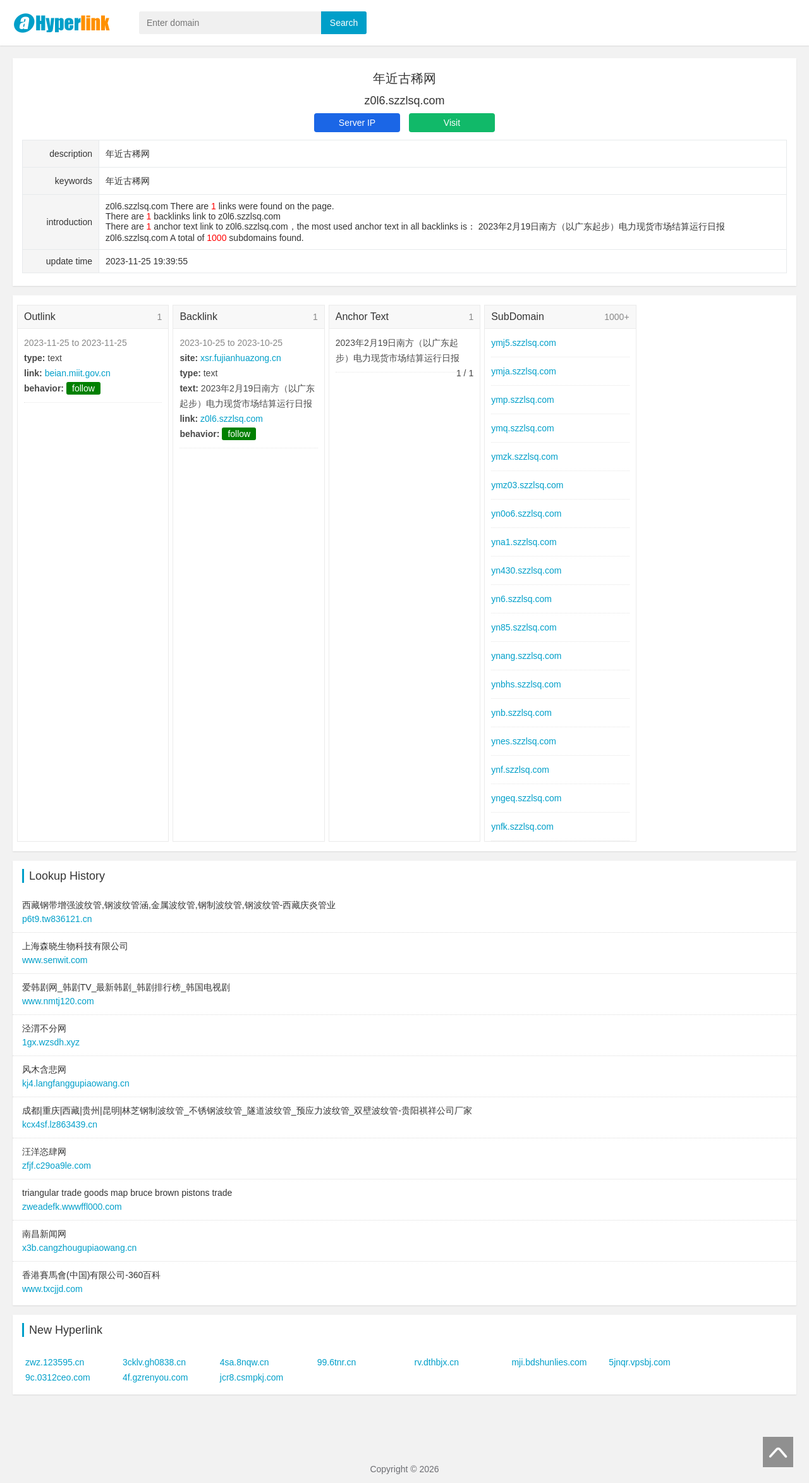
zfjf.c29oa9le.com (56, 1165)
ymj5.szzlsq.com (523, 343)
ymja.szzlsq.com (523, 371)
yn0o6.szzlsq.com (526, 513)
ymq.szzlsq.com (522, 428)
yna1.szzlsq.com (523, 542)
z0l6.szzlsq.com (231, 419)
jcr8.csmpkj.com (251, 1377)
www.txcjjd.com (52, 1289)
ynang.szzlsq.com (526, 656)
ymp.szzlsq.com (522, 400)
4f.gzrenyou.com (155, 1377)
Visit (452, 123)
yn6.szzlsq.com (521, 599)
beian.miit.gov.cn (78, 373)
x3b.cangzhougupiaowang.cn (79, 1248)
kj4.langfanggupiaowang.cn (76, 1083)
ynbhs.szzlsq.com (526, 684)
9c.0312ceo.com (57, 1377)
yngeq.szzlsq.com (526, 798)
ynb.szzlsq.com (521, 713)
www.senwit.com (54, 960)
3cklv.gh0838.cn (154, 1362)
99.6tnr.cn (336, 1362)
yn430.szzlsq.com (526, 570)
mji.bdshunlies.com (549, 1362)
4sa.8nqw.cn (244, 1362)
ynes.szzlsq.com (523, 741)
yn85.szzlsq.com (523, 627)
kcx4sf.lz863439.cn (59, 1124)
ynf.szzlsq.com (520, 770)
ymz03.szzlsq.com (527, 485)
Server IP (357, 123)
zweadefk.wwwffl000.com (72, 1207)
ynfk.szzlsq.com (522, 826)
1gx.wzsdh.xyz (51, 1042)
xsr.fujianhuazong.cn (240, 358)
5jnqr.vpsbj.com (639, 1362)
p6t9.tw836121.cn (57, 919)
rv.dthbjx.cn (437, 1362)
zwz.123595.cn (54, 1362)
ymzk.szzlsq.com (524, 457)
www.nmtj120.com (58, 1001)
